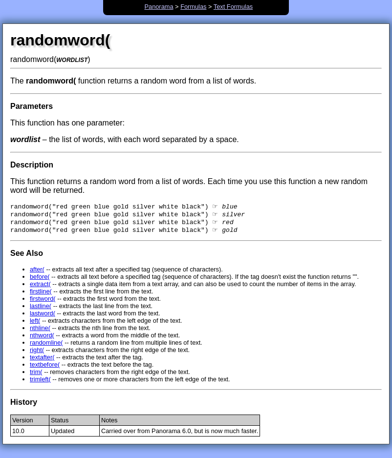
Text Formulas (233, 6)
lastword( (42, 317)
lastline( (40, 309)
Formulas (193, 6)
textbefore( (45, 368)
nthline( (40, 331)
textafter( (42, 361)
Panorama (158, 6)
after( (37, 273)
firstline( (41, 295)
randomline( (46, 346)
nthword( (42, 339)
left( (35, 324)
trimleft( (40, 383)
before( (40, 280)
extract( (40, 287)
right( (37, 353)
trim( (36, 375)
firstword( (43, 302)
